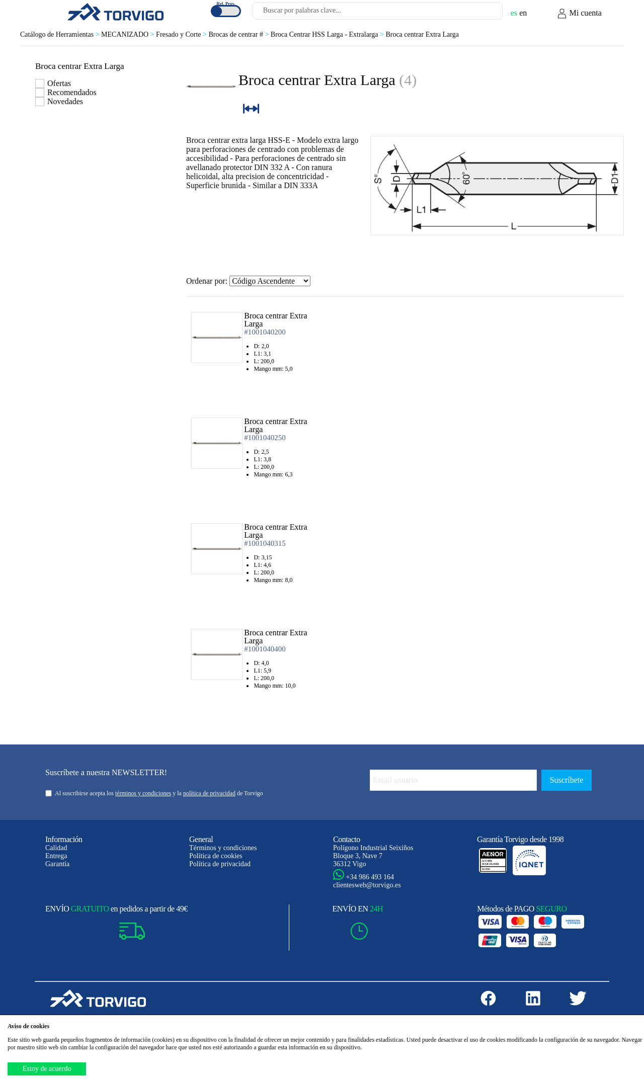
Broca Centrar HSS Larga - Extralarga (328, 34)
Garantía (57, 864)
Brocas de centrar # (239, 34)
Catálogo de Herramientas (60, 34)
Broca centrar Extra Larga (422, 34)
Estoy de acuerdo (47, 1068)
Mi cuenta (579, 14)
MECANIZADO (128, 34)
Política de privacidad (220, 864)
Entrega (56, 856)
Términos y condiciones (223, 848)
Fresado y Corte (182, 34)
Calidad (56, 848)
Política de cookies (216, 856)
